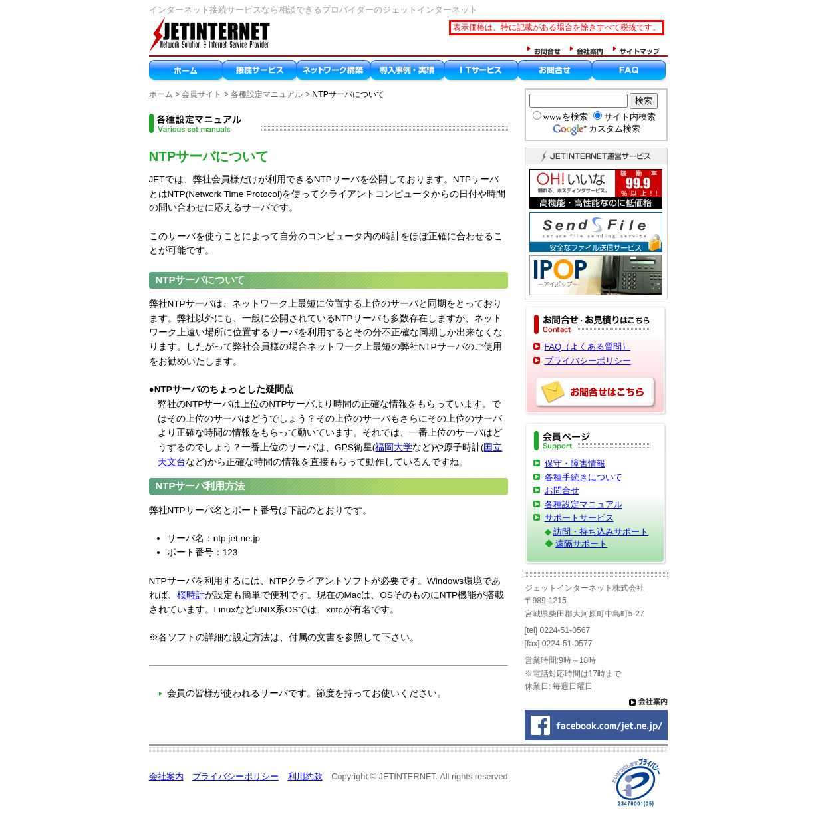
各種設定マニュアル (267, 94)
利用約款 (305, 776)
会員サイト (201, 94)
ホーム (161, 94)
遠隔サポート (581, 544)
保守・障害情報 (575, 463)
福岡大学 (393, 447)
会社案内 (166, 776)
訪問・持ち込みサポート (600, 532)
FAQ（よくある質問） (588, 347)
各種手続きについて (583, 477)
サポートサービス (579, 518)
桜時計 (191, 595)
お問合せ (562, 490)
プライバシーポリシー (588, 361)
